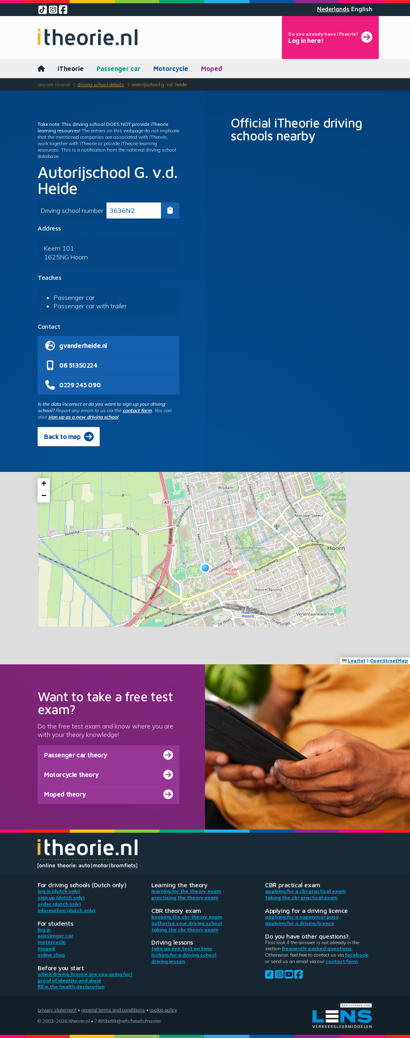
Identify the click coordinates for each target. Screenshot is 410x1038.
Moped (211, 68)
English (361, 9)
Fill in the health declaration (71, 986)
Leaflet (354, 661)
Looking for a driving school (183, 955)
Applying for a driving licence (299, 923)
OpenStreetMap (389, 661)
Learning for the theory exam (186, 891)
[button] (205, 568)
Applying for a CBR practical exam (305, 891)
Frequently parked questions (317, 948)
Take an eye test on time (181, 948)
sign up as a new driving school (83, 417)
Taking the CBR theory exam (184, 930)
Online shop (51, 955)
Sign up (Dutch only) (61, 897)
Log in (44, 930)
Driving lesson (168, 961)
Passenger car (118, 68)
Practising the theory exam (184, 897)
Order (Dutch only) (59, 904)
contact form (137, 410)
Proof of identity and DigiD (69, 980)
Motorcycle (170, 68)
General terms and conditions (113, 1010)
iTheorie (71, 68)
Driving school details (101, 84)
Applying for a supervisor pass (302, 917)
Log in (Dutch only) (59, 891)
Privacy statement (57, 1010)
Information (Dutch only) (67, 910)
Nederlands (333, 9)
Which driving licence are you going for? (85, 974)
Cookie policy (163, 1010)
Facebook (356, 955)
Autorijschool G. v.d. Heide (159, 84)
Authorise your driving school (186, 923)
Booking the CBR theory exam (186, 917)
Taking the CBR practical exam (301, 897)
